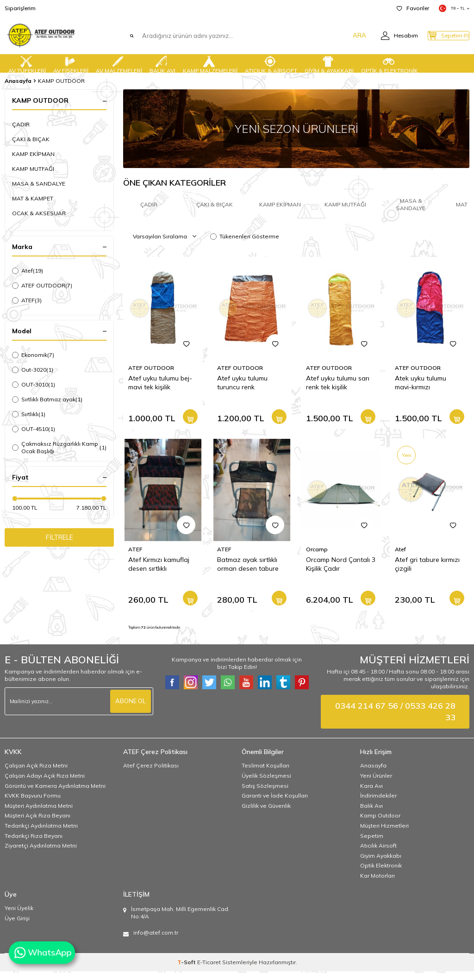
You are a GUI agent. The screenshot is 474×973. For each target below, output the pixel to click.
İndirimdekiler (378, 797)
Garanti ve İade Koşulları (275, 797)
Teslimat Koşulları (265, 767)
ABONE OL (129, 703)
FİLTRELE (59, 538)
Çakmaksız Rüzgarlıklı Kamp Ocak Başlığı (59, 447)
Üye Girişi (17, 920)
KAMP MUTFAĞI (33, 168)
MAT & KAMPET (32, 198)
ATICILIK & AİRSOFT (271, 63)
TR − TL (454, 8)
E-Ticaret (209, 964)
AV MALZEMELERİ (119, 63)
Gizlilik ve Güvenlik (266, 807)
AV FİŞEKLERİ (70, 63)
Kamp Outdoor (380, 817)
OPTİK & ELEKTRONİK (389, 63)
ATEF (27, 300)
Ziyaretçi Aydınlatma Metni (41, 847)
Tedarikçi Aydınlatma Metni (41, 827)
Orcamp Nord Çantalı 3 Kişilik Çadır (340, 565)
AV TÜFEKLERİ (27, 63)
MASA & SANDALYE (38, 183)
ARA (341, 35)
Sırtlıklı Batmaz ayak (47, 399)
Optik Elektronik (381, 867)
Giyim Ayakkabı (380, 857)
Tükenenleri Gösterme (244, 238)
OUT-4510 (33, 429)
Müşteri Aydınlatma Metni (39, 807)
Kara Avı (371, 787)
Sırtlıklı (28, 414)
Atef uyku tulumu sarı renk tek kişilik (337, 384)
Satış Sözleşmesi (265, 787)
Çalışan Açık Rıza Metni (36, 767)
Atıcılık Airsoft (378, 847)
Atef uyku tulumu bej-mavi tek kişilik (160, 384)
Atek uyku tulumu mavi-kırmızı (420, 384)
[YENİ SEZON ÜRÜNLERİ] (296, 128)
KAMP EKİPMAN (33, 153)
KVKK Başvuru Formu (33, 797)
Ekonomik (33, 355)
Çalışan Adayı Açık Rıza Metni (45, 777)
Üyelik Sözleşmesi (266, 777)
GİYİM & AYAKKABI (329, 63)
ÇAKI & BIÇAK (31, 139)
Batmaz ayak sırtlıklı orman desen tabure (248, 565)
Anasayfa (18, 80)
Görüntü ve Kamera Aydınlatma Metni (55, 787)
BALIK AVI (162, 63)
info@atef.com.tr (155, 934)
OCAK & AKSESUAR (39, 213)
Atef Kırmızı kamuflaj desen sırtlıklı (158, 565)
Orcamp (317, 551)
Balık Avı (371, 807)
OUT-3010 (33, 384)
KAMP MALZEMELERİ (210, 63)
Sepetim (371, 837)
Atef (27, 270)
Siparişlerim (20, 8)
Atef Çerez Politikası (151, 767)
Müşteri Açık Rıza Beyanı (37, 817)
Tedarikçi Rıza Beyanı (33, 837)
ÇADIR (21, 124)
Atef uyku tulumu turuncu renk (242, 384)
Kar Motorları (377, 877)
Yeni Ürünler (376, 777)
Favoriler (413, 8)
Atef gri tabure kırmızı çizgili (427, 565)
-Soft (187, 964)
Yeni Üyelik (19, 909)
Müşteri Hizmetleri (384, 827)
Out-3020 (32, 370)
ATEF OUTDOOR (42, 285)
